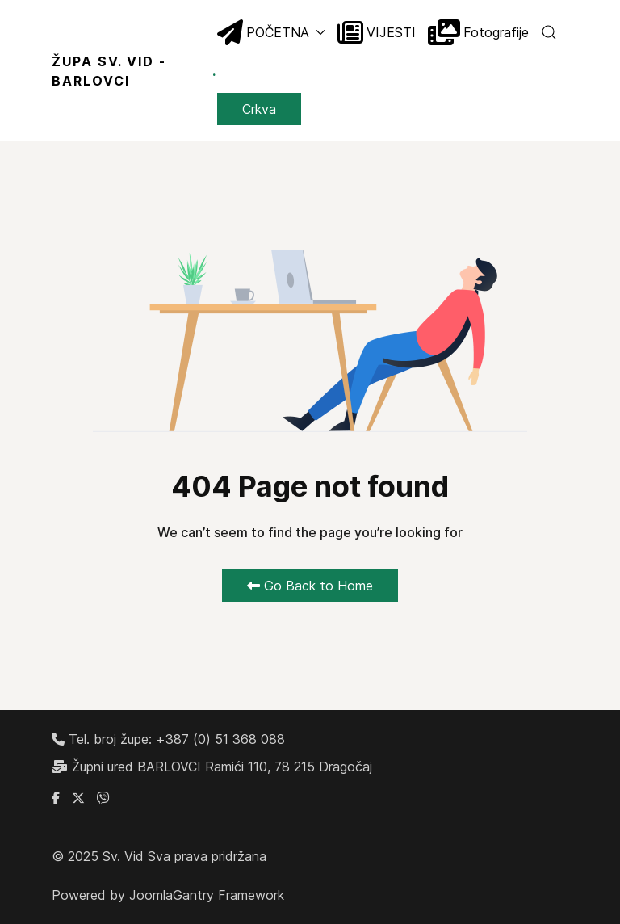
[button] (549, 32)
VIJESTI (376, 32)
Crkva (259, 109)
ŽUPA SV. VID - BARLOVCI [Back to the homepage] (134, 71)
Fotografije (478, 32)
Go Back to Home (310, 586)
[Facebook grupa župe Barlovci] (56, 798)
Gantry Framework (228, 895)
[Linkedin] (103, 798)
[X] (78, 798)
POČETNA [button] (271, 32)
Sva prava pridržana (207, 856)
